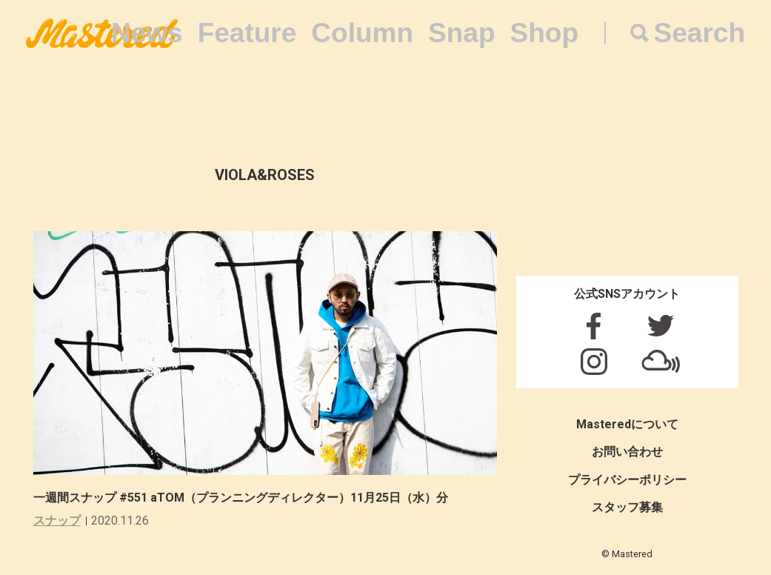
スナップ (57, 520)
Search (699, 33)
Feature (247, 33)
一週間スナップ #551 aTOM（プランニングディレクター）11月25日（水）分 (240, 498)
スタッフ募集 (627, 507)
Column (362, 33)
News (147, 33)
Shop (544, 33)
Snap (461, 33)
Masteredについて (627, 424)
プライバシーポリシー (627, 480)
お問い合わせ (627, 452)
